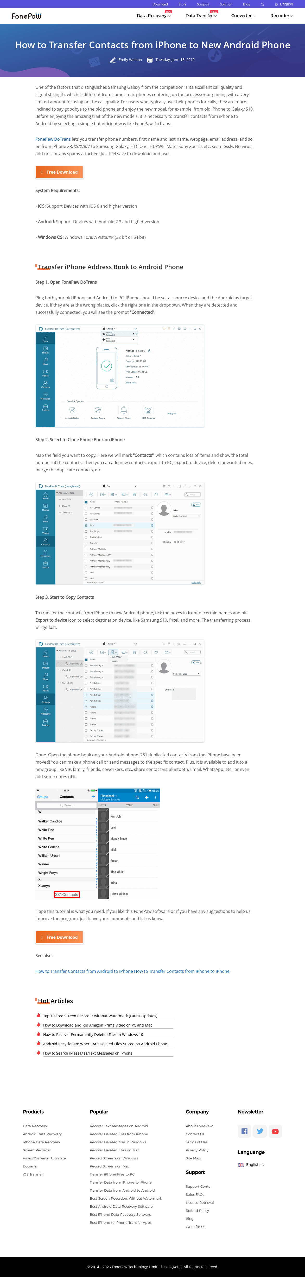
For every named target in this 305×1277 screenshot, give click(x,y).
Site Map (193, 1158)
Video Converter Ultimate (44, 1158)
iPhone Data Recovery (41, 1142)
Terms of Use (196, 1142)
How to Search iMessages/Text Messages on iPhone (87, 1052)
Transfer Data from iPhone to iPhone (121, 1182)
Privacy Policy (197, 1150)
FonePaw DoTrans (53, 139)
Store (182, 4)
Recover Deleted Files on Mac (114, 1150)
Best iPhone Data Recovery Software (120, 1214)
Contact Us (195, 1134)
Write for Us (195, 1226)
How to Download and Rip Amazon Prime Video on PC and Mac (97, 1024)
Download (160, 4)
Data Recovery (35, 1126)
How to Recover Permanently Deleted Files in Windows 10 (93, 1034)
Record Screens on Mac (110, 1166)
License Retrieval (200, 1202)
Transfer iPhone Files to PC (112, 1174)
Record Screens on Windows (114, 1158)
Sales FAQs (195, 1194)
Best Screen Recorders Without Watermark (126, 1198)
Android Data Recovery (42, 1134)
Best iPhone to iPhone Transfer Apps (120, 1222)
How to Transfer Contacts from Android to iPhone (84, 971)
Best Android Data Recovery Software (121, 1206)
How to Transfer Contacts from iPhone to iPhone (182, 971)
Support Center (199, 1186)
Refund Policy (197, 1210)
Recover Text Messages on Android (119, 1126)
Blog (246, 4)
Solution (226, 4)
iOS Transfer (33, 1174)
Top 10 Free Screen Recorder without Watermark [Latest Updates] (100, 1015)
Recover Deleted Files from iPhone (119, 1134)
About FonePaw (199, 1126)
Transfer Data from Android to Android (122, 1190)
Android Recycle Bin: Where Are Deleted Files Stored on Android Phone (105, 1043)
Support (203, 4)
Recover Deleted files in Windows (118, 1142)
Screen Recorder (37, 1150)
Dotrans (29, 1166)
